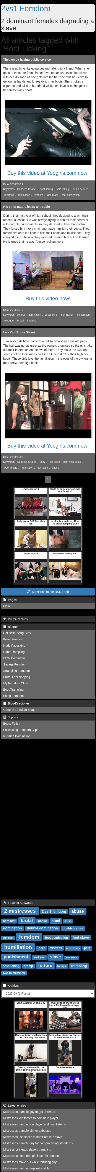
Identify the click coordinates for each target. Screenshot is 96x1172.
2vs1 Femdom (25, 8)
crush (68, 921)
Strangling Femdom (16, 670)
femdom (38, 194)
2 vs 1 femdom (54, 911)
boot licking (46, 189)
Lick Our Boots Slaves (19, 332)
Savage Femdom (14, 664)
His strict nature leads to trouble (26, 206)
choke (42, 921)
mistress (9, 194)
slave (55, 956)
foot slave (54, 461)
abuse (77, 911)
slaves (55, 467)
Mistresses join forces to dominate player (30, 1118)
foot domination (71, 194)
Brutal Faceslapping (16, 677)
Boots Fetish (11, 723)
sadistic (31, 320)
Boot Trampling (13, 689)
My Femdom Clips (15, 683)
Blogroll (10, 626)
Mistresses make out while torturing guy (30, 1162)
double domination (42, 928)
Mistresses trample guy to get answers (29, 1112)
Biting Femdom (13, 696)
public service (80, 189)
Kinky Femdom (13, 639)
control (21, 314)
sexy (42, 461)
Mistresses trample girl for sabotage (27, 1130)
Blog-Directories (16, 703)
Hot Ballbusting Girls (17, 633)
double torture (73, 928)
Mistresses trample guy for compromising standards (38, 1143)
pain (87, 948)
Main (6, 606)
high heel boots (72, 461)
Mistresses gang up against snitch (26, 1168)
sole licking (62, 189)
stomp (28, 966)
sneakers (71, 957)
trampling (79, 966)
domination (24, 194)
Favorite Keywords (18, 902)
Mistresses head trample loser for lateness (31, 1155)
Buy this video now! (48, 298)
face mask (52, 194)
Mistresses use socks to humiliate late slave (32, 1137)
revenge (9, 320)
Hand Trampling (14, 652)
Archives (11, 985)
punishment (83, 314)
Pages (9, 600)
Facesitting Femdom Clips (20, 730)
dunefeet (8, 937)
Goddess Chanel (26, 189)
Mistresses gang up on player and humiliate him (35, 1124)
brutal (20, 320)
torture (45, 965)
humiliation (67, 314)
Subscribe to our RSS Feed (48, 592)
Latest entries (14, 1105)
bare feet (9, 921)
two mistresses (14, 973)
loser (41, 948)
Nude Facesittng (14, 645)
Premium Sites (15, 619)
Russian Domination (16, 736)
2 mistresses (20, 911)
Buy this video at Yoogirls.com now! (48, 173)
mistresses (73, 948)
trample (62, 966)
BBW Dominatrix (14, 658)
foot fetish (42, 467)
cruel (56, 921)
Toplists (10, 717)
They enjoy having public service (27, 59)
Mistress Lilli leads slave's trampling (27, 1149)
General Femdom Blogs (19, 709)
